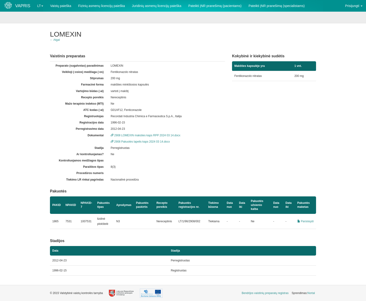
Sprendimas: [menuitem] (303, 293)
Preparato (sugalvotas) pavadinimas (80, 65)
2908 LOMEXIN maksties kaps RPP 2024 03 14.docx (145, 135)
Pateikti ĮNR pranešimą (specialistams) (277, 6)
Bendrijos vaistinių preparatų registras (265, 293)
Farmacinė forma (92, 84)
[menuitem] (265, 293)
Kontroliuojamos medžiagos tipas (81, 160)
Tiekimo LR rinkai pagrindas (85, 179)
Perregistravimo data (90, 128)
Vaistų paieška (60, 6)
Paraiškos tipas (93, 166)
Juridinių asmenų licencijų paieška (156, 6)
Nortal (311, 293)
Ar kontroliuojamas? (90, 154)
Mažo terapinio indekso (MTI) (84, 103)
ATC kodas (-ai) (93, 110)
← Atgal (55, 39)
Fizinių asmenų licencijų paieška (101, 6)
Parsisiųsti (305, 221)
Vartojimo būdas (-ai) (90, 91)
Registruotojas (94, 116)
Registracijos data (92, 122)
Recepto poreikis (92, 97)
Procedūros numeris (90, 173)
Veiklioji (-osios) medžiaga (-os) (83, 72)
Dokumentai (96, 135)
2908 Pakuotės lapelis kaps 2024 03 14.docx (140, 141)
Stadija (99, 148)
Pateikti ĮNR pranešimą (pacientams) (215, 6)
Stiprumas (97, 78)
